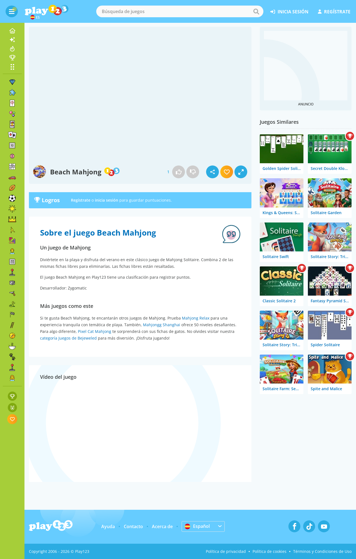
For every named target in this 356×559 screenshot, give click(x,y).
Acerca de (162, 526)
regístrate (334, 12)
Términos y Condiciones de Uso (322, 551)
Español (197, 526)
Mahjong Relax (195, 318)
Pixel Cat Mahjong (94, 331)
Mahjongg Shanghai (161, 324)
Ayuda (108, 526)
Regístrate (80, 200)
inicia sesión (289, 12)
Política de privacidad (226, 551)
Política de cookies (269, 551)
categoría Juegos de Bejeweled (68, 338)
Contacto (133, 526)
